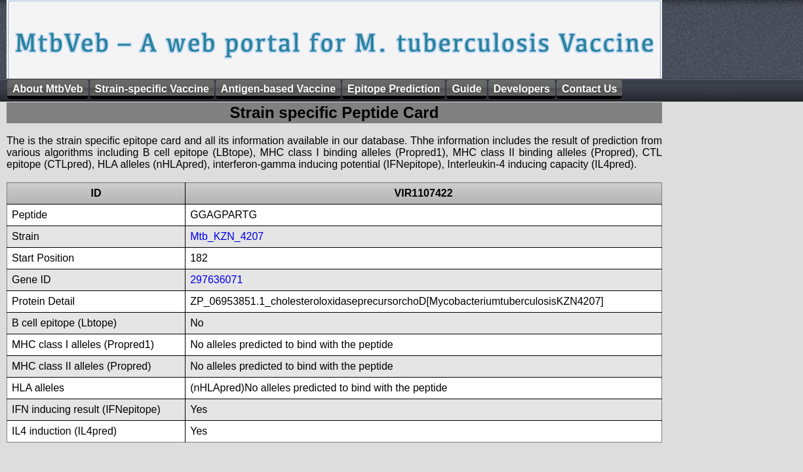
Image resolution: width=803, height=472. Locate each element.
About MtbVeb (47, 88)
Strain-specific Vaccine (152, 88)
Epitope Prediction (393, 88)
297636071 (216, 279)
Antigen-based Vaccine (278, 88)
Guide (466, 88)
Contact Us (589, 88)
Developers (522, 88)
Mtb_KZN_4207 (227, 236)
